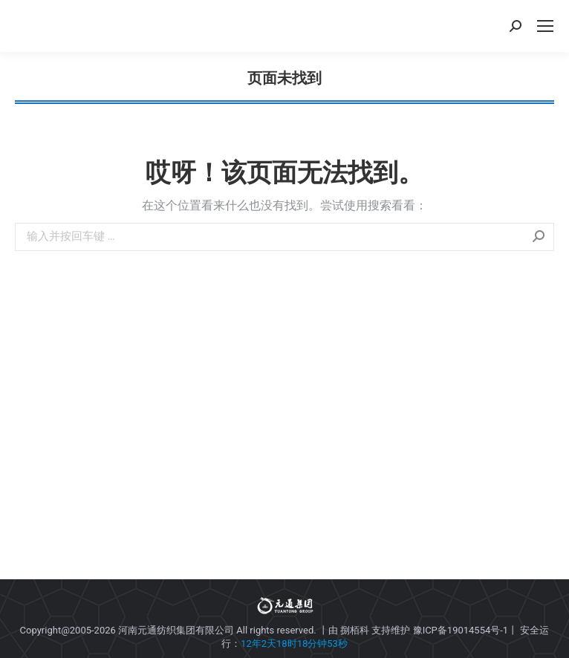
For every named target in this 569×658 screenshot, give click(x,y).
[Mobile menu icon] (545, 26)
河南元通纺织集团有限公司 (176, 630)
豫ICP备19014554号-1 (461, 630)
